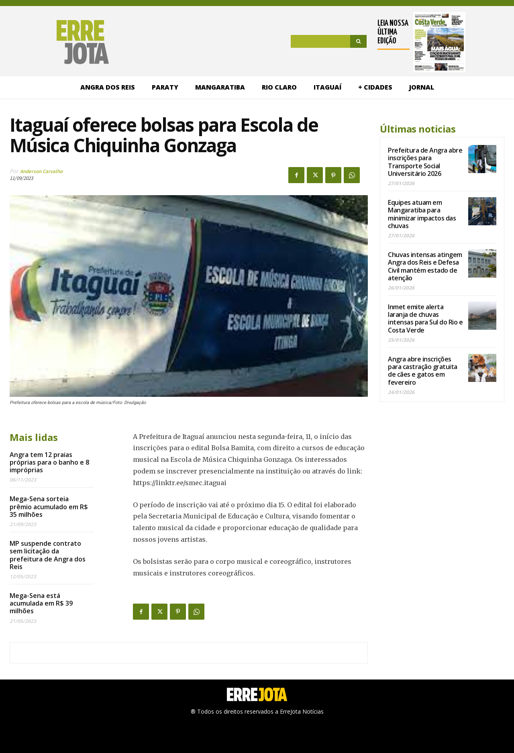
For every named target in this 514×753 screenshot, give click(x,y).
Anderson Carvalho (41, 171)
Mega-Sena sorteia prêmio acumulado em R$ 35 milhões (49, 506)
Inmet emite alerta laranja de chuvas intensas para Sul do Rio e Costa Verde (425, 318)
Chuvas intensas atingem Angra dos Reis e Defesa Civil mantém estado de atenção (425, 266)
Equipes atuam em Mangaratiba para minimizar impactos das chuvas (422, 214)
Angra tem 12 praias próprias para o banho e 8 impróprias (49, 462)
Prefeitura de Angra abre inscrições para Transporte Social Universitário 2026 (425, 162)
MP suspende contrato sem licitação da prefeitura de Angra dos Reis (48, 555)
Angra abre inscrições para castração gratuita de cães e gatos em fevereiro (422, 371)
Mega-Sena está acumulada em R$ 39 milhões (41, 603)
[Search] (358, 41)
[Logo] (59, 42)
